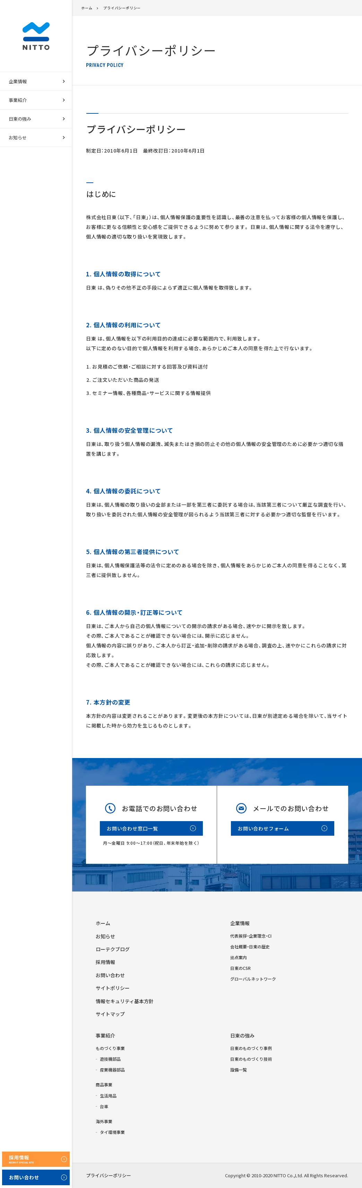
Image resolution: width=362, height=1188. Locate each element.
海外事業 (104, 1121)
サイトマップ (110, 1013)
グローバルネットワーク (253, 979)
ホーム (86, 7)
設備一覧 (238, 1070)
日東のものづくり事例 (251, 1048)
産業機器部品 (112, 1070)
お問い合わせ (110, 975)
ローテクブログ (113, 949)
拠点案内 (238, 957)
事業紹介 (105, 1035)
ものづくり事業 (110, 1048)
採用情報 (105, 961)
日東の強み (242, 1035)
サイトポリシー (113, 987)
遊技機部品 (110, 1059)
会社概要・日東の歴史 (250, 946)
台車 (104, 1106)
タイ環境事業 (112, 1132)
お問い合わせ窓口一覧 (132, 828)
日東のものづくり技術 (251, 1059)
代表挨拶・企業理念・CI (251, 936)
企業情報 (240, 923)
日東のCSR (240, 968)
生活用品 (108, 1096)
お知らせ (18, 137)
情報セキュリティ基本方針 (125, 1001)
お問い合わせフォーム (263, 828)
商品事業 (104, 1084)
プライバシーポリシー (122, 7)
